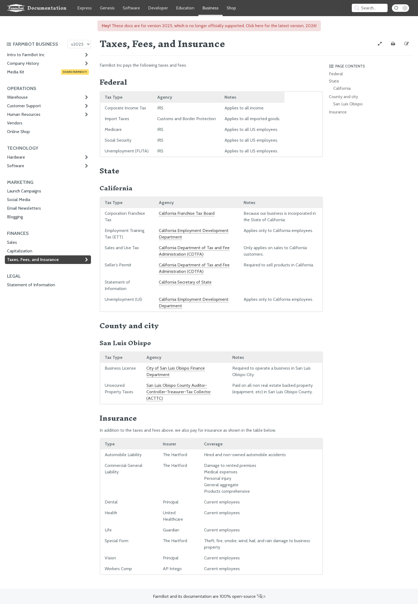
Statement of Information (31, 284)
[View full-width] (380, 44)
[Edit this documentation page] (406, 44)
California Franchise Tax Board (187, 213)
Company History (23, 63)
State (334, 81)
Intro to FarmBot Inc (25, 54)
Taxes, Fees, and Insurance (33, 259)
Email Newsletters (24, 208)
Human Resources (23, 114)
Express (84, 7)
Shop (231, 7)
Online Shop (18, 131)
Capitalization (19, 250)
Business (210, 7)
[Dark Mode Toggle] (400, 8)
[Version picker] (79, 44)
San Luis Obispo (348, 103)
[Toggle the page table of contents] (370, 66)
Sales (12, 242)
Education (185, 7)
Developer (158, 7)
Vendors (14, 123)
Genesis (107, 7)
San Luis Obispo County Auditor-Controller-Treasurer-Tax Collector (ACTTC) (178, 392)
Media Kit (48, 72)
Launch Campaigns (24, 191)
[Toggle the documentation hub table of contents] (35, 44)
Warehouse (17, 97)
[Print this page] (393, 44)
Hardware (16, 157)
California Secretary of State (185, 282)
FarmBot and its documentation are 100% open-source (209, 596)
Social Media (18, 199)
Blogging (15, 216)
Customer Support (24, 105)
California (342, 88)
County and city (343, 96)
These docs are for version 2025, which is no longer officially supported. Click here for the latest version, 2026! (209, 25)
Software (131, 7)
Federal (336, 73)
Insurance (338, 112)
